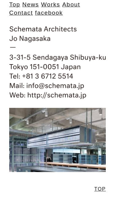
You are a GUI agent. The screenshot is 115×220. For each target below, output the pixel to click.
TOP (100, 189)
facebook (49, 12)
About (71, 4)
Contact (21, 12)
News (30, 4)
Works (50, 4)
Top (14, 4)
